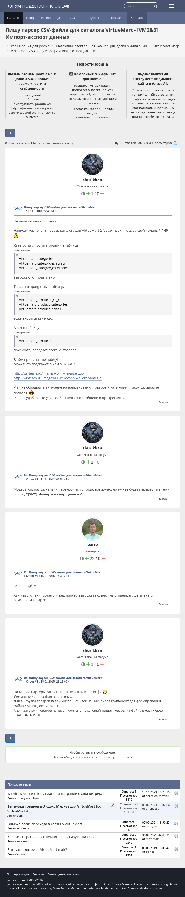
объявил (32, 99)
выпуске (32, 117)
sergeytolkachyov (27, 798)
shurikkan (92, 179)
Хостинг (137, 17)
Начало (13, 17)
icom (19, 815)
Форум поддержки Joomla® (37, 6)
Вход (30, 17)
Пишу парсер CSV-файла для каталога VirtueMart (60, 207)
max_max (22, 828)
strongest (152, 808)
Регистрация (51, 17)
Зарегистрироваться (115, 757)
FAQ (73, 17)
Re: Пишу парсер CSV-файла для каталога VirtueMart (63, 475)
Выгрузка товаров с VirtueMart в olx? (37, 849)
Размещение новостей (63, 874)
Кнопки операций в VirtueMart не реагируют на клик (50, 836)
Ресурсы (94, 17)
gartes (150, 851)
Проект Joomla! (32, 95)
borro (92, 544)
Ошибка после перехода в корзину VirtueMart (44, 824)
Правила (116, 17)
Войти (85, 757)
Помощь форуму (18, 874)
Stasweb (21, 854)
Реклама (38, 874)
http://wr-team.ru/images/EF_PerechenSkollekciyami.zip (58, 378)
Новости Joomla (92, 64)
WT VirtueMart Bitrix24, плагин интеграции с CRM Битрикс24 (56, 793)
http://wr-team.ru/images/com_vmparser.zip (49, 373)
